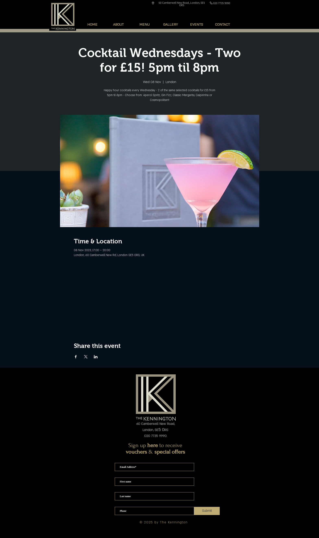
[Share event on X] (86, 356)
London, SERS (155, 430)
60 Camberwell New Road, (155, 424)
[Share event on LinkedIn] (96, 356)
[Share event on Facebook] (76, 356)
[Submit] (207, 511)
